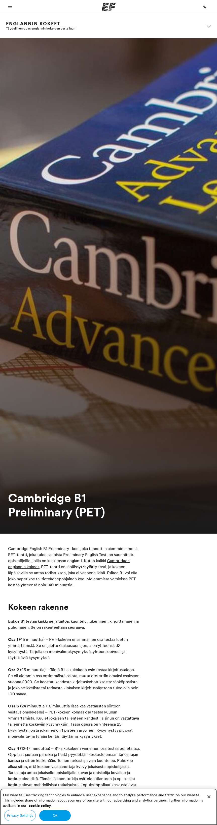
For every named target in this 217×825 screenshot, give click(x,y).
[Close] (208, 796)
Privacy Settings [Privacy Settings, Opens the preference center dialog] (20, 815)
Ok (55, 815)
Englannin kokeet (33, 23)
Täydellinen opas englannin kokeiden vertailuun (40, 28)
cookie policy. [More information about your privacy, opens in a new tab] (40, 805)
